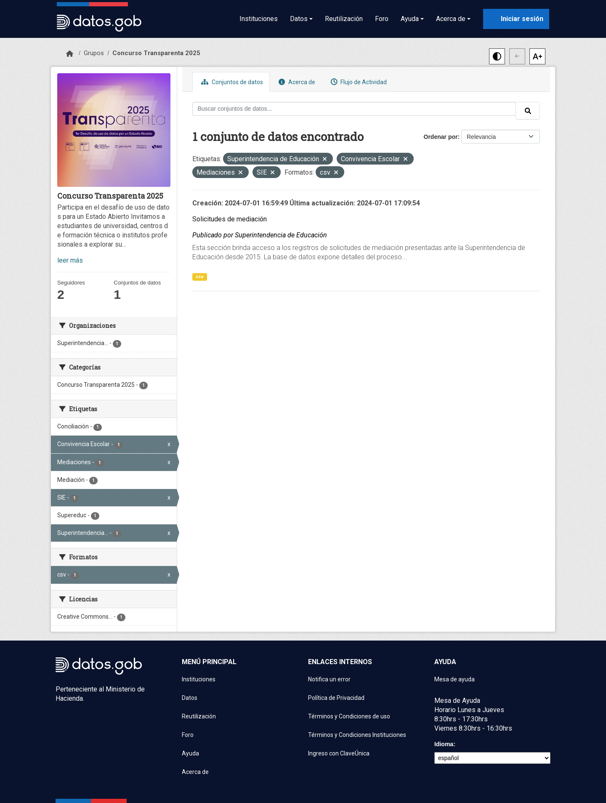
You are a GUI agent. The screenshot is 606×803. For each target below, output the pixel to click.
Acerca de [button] (450, 19)
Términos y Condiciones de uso (349, 716)
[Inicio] (69, 54)
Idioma (443, 744)
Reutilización (344, 19)
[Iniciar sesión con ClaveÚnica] (516, 19)
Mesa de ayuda (454, 679)
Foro (381, 19)
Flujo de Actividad (358, 82)
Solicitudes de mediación (229, 219)
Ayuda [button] (410, 19)
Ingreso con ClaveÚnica (338, 753)
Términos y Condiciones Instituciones (357, 734)
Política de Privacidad (336, 697)
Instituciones (258, 19)
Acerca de (295, 82)
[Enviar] (528, 111)
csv (200, 276)
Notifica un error (329, 679)
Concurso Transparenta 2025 (156, 53)
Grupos (94, 53)
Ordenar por (441, 136)
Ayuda (190, 753)
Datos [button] (299, 19)
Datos (189, 697)
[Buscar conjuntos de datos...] (354, 109)
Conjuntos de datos (231, 82)
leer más (70, 260)
